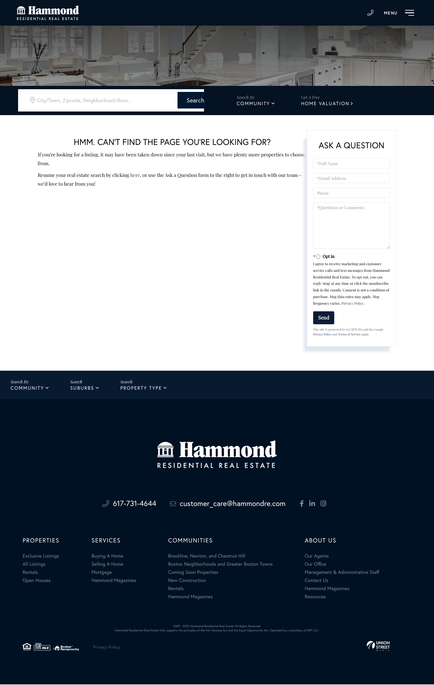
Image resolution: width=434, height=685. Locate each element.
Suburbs (82, 388)
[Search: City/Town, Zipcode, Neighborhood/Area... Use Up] (92, 100)
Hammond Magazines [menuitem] (113, 581)
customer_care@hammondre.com (228, 504)
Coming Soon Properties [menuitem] (193, 573)
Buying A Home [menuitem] (107, 556)
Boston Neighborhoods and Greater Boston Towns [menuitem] (220, 564)
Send (323, 317)
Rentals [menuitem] (30, 573)
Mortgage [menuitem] (101, 573)
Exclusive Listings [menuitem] (41, 556)
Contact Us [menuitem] (316, 581)
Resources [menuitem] (315, 597)
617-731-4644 (370, 13)
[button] (175, 100)
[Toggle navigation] (400, 13)
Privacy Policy (352, 303)
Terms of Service (349, 334)
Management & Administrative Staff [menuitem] (342, 573)
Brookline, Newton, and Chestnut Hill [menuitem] (206, 556)
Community (253, 103)
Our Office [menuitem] (315, 564)
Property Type (141, 388)
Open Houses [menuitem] (37, 581)
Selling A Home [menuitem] (107, 564)
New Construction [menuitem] (187, 581)
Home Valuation (325, 103)
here (135, 175)
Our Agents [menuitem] (317, 556)
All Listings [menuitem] (34, 564)
